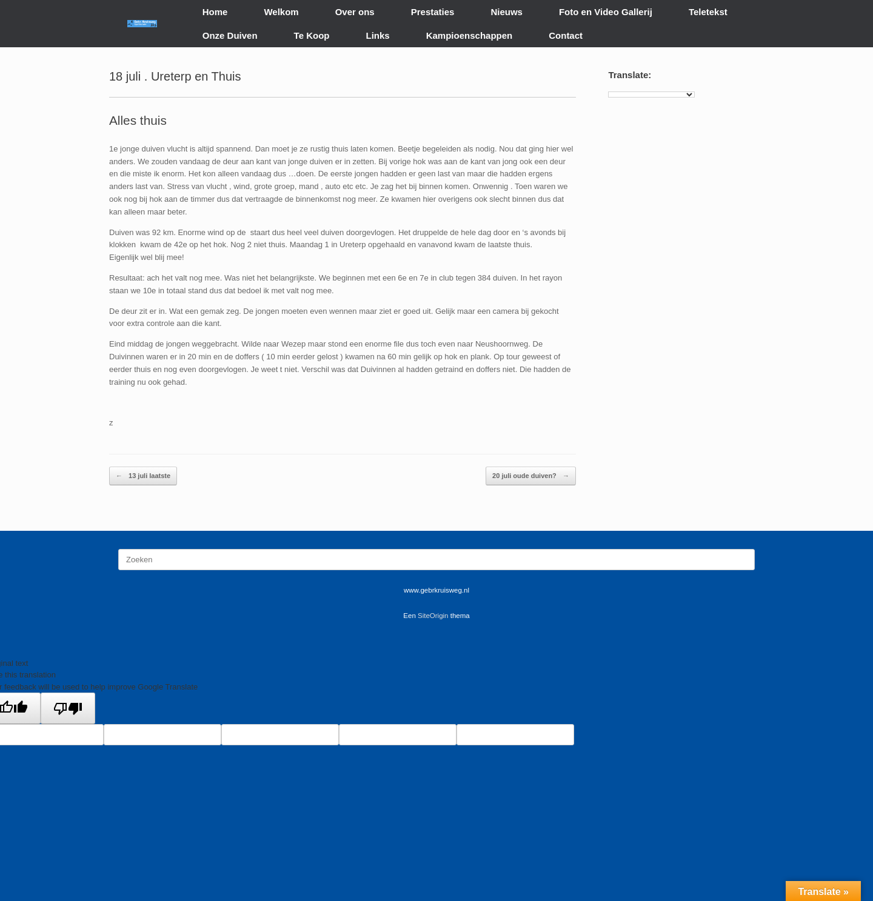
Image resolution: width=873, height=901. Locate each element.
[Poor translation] (68, 708)
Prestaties (433, 12)
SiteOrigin (433, 615)
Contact (566, 35)
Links (378, 35)
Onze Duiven (230, 35)
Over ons (355, 12)
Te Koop (312, 35)
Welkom (281, 12)
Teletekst (708, 12)
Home (215, 12)
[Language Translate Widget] (651, 94)
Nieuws (506, 12)
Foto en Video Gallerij (605, 12)
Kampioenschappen (469, 35)
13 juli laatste (143, 476)
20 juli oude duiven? (530, 476)
